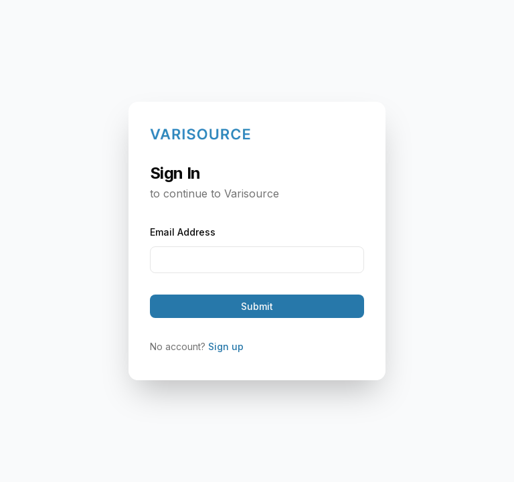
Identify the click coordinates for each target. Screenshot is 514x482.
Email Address (183, 232)
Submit (257, 306)
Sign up (226, 346)
